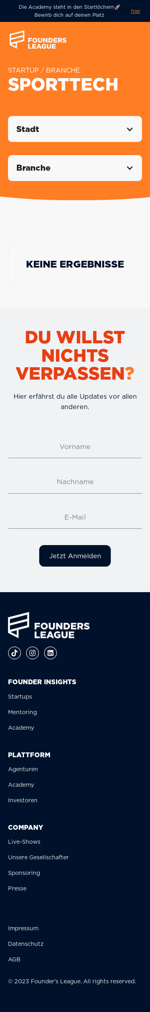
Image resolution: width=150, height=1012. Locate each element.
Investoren (23, 800)
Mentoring (22, 712)
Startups (20, 696)
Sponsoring (24, 872)
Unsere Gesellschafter (38, 857)
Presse (17, 888)
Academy (21, 727)
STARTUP (23, 70)
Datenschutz (26, 943)
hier (135, 11)
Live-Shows (24, 841)
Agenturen (23, 769)
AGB (14, 959)
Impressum (23, 928)
